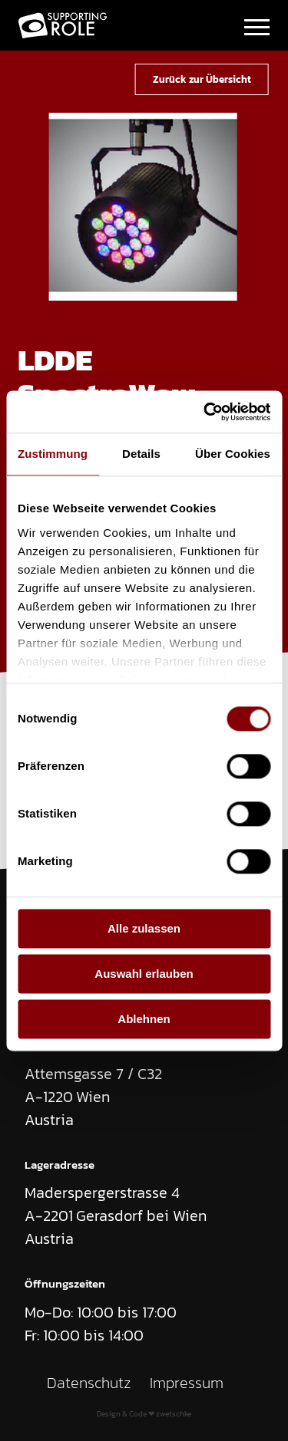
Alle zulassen (144, 928)
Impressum (186, 1382)
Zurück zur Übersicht (202, 79)
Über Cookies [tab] (232, 453)
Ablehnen (144, 1018)
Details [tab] (141, 453)
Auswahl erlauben (143, 973)
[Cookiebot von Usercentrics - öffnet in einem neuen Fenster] (205, 412)
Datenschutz (89, 1382)
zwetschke (173, 1414)
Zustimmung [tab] (53, 453)
